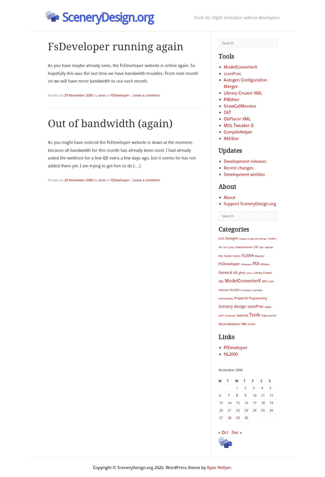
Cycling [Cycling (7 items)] (231, 247)
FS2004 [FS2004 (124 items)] (247, 255)
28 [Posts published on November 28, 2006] (229, 418)
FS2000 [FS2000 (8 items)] (228, 256)
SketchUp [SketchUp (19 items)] (242, 315)
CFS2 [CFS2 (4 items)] (225, 248)
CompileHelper (238, 132)
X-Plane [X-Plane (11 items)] (251, 324)
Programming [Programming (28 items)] (258, 298)
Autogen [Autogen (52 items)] (231, 238)
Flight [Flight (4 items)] (261, 248)
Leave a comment (146, 95)
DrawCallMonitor (240, 106)
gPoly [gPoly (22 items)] (242, 272)
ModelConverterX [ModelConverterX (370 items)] (243, 280)
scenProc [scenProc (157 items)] (255, 306)
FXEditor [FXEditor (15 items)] (264, 264)
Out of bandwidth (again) (110, 124)
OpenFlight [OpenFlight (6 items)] (257, 290)
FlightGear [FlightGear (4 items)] (269, 248)
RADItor (231, 138)
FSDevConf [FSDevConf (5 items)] (259, 256)
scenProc (232, 73)
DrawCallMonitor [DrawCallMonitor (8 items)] (244, 247)
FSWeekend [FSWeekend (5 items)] (246, 264)
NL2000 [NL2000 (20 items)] (234, 290)
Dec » (237, 432)
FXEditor (231, 99)
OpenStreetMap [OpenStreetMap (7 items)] (225, 298)
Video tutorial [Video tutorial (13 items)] (268, 315)
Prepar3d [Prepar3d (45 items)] (241, 298)
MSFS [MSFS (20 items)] (265, 281)
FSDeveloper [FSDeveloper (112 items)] (229, 264)
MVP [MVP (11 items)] (271, 281)
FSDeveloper (119, 95)
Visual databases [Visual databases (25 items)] (229, 324)
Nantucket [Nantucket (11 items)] (223, 290)
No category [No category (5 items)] (246, 290)
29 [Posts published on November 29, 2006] (238, 418)
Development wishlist (244, 174)
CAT (227, 112)
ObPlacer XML (237, 119)
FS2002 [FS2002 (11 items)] (236, 256)
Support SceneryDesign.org (250, 203)
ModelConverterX (240, 67)
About (229, 197)
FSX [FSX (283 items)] (256, 263)
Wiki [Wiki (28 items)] (244, 324)
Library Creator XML (243, 93)
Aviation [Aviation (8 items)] (272, 238)
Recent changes (238, 168)
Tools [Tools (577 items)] (254, 315)
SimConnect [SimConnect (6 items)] (230, 316)
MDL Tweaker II (238, 125)
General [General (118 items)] (225, 272)
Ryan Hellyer (219, 467)
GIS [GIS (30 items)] (235, 272)
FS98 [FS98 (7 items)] (220, 256)
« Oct (223, 432)
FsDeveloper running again (115, 47)
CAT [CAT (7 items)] (220, 247)
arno (102, 95)
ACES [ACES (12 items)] (221, 238)
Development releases (245, 161)
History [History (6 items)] (249, 273)
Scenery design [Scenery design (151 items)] (232, 306)
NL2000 (231, 354)
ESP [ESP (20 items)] (256, 247)
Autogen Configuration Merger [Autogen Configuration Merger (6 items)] (253, 239)
